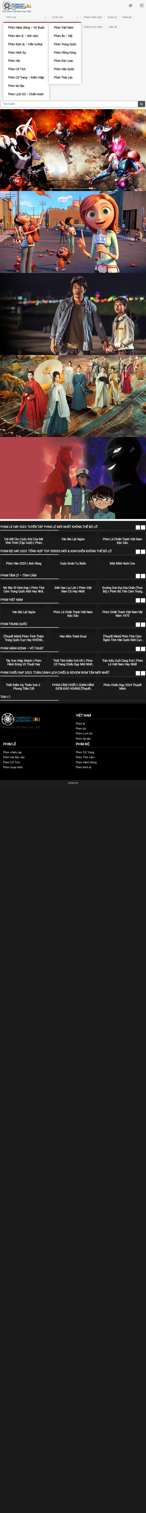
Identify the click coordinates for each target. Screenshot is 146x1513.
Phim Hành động (86, 762)
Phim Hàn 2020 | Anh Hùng (23, 563)
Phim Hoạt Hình (93, 27)
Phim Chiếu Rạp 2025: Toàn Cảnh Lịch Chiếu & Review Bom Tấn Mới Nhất (54, 672)
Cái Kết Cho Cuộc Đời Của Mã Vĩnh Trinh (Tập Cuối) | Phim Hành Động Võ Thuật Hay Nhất (24, 541)
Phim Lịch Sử (84, 733)
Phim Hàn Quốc (64, 69)
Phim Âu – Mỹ (63, 36)
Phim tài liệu (16, 86)
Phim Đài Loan (63, 61)
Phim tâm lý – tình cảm (23, 36)
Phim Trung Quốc (65, 44)
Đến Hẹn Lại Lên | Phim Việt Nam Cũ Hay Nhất (73, 589)
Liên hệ (112, 27)
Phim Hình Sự (17, 52)
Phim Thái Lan (63, 77)
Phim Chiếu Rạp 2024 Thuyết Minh (122, 686)
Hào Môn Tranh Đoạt (73, 636)
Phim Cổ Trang (85, 752)
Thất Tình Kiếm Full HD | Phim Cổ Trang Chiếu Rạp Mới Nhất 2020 (73, 662)
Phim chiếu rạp (93, 17)
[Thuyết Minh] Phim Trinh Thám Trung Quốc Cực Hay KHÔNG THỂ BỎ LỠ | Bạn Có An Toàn (24, 638)
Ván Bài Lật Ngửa (72, 539)
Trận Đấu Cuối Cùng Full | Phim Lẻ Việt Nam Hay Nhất (122, 662)
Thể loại (26, 18)
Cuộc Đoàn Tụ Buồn (73, 563)
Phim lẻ (112, 17)
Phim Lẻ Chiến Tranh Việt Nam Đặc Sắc (122, 541)
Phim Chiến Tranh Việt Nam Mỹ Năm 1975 (122, 614)
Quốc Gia (65, 18)
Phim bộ (127, 17)
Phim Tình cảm (85, 757)
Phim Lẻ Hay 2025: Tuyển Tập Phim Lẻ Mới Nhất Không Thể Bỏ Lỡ (48, 527)
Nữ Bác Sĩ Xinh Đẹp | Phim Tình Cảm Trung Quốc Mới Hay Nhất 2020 (23, 589)
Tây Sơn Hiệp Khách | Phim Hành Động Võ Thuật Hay (23, 662)
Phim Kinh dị (83, 767)
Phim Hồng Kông (65, 52)
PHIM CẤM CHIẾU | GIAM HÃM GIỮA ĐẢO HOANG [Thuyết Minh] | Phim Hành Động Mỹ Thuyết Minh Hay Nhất (73, 686)
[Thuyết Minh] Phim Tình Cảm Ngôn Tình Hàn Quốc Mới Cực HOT (122, 638)
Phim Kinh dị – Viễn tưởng (25, 44)
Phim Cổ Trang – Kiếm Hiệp (26, 77)
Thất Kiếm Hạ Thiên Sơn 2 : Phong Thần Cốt (23, 686)
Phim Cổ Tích (16, 69)
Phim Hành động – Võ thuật (26, 27)
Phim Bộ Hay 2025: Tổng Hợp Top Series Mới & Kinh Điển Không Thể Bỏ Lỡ (55, 551)
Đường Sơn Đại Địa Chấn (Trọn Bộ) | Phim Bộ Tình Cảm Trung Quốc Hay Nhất (122, 589)
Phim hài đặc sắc (14, 757)
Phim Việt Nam (63, 27)
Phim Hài (14, 61)
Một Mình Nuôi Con (122, 563)
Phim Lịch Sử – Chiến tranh (26, 94)
